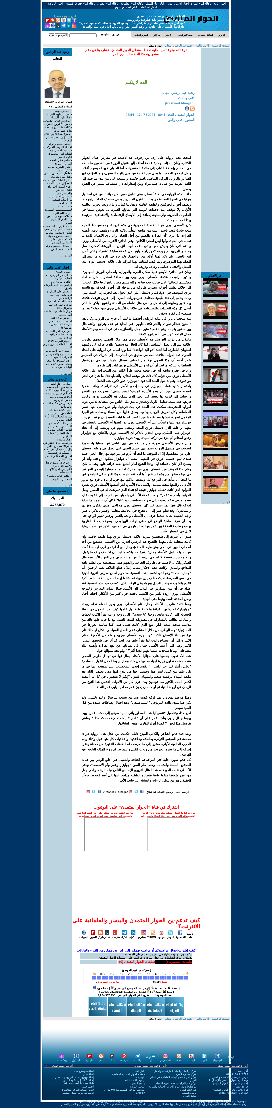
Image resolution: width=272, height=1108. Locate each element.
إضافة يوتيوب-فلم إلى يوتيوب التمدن (74, 1077)
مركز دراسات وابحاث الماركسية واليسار (175, 1071)
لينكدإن (133, 935)
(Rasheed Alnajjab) (180, 103)
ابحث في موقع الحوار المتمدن (78, 1092)
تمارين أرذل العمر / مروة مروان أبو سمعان (59, 385)
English (140, 1092)
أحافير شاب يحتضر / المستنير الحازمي (59, 477)
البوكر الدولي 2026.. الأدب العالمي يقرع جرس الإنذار (57, 344)
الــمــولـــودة (62, 110)
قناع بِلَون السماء (60, 117)
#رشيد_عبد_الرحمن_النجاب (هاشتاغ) (167, 791)
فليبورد (93, 935)
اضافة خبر (88, 1074)
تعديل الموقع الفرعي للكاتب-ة (78, 1089)
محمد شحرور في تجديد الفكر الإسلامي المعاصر (57, 231)
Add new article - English (78, 1083)
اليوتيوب (161, 935)
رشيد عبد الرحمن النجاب (178, 45)
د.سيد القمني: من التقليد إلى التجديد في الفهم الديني (59, 153)
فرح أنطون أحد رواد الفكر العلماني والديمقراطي (60, 190)
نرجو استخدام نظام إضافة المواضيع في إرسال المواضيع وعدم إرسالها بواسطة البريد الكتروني (197, 1104)
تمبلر (107, 935)
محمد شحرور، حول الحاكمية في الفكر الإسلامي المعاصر (60, 239)
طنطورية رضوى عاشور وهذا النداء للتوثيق (57, 175)
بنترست (115, 935)
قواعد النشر (241, 1086)
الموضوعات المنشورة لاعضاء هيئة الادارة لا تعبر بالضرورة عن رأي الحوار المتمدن (102, 1104)
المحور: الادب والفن (181, 120)
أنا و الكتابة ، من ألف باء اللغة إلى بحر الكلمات (57, 181)
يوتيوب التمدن (189, 1092)
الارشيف (140, 1077)
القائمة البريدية (137, 1086)
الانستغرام (144, 935)
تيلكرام (124, 935)
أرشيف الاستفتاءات (134, 1080)
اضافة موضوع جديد (83, 1071)
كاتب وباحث (186, 98)
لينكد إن (151, 1059)
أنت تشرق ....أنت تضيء (56, 226)
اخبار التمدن (139, 1071)
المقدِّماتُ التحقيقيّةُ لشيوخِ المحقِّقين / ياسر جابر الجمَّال (58, 456)
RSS (153, 935)
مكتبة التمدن (190, 1095)
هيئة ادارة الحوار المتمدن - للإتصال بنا (228, 1080)
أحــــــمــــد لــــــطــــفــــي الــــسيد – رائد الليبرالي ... (58, 209)
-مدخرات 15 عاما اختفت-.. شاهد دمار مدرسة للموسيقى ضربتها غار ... (60, 322)
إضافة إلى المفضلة (137, 991)
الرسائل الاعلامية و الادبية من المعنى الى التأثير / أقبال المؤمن (59, 426)
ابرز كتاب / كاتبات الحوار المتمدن (230, 1089)
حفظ (167, 991)
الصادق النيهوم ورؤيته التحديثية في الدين (58, 247)
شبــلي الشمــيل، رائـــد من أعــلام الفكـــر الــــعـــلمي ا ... (57, 200)
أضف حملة (88, 1086)
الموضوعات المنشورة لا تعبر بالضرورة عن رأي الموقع (219, 1101)
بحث (156, 991)
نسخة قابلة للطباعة (164, 988)
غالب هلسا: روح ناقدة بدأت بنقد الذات (58, 129)
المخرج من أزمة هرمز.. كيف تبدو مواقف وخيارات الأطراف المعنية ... (57, 354)
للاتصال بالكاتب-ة (110, 991)
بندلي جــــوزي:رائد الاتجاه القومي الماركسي (57, 145)
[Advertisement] (215, 103)
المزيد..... (224, 502)
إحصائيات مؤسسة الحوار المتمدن (230, 1083)
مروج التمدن (138, 1083)
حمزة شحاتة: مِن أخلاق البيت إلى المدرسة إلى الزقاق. (58, 137)
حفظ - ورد (100, 988)
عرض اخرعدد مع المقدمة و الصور (230, 1077)
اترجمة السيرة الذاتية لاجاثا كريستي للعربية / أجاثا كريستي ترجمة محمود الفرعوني (59, 395)
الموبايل (83, 935)
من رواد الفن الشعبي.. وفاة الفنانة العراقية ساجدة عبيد (58, 334)
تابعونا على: (189, 935)
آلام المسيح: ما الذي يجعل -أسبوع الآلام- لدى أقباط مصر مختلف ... (58, 364)
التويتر (170, 935)
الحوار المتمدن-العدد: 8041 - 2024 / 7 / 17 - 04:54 (160, 115)
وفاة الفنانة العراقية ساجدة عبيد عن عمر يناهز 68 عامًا (60, 304)
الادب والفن (202, 45)
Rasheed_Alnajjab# (115, 791)
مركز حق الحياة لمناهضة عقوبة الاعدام (176, 1083)
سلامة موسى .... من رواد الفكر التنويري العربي (59, 219)
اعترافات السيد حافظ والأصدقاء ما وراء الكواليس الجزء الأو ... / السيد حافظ (58, 467)
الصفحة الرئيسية (220, 45)
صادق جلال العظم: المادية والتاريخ (60, 162)
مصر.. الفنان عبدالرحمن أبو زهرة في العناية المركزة (58, 275)
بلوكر (101, 935)
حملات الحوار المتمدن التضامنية (128, 1074)
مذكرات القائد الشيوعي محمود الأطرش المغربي (57, 122)
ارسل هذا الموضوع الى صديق (130, 988)
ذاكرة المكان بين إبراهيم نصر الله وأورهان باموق (58, 285)
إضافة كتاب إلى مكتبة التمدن (78, 1080)
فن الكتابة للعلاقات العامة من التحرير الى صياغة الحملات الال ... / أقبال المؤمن (58, 414)
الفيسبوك (180, 935)
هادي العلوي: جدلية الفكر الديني (60, 168)
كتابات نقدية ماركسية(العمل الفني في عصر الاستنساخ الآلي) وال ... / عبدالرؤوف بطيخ (57, 444)
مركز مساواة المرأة (186, 1074)
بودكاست (62, 1059)
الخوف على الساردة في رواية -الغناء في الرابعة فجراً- (59, 295)
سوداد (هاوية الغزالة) (58, 114)
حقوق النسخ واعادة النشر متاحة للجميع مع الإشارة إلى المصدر (112, 1101)
